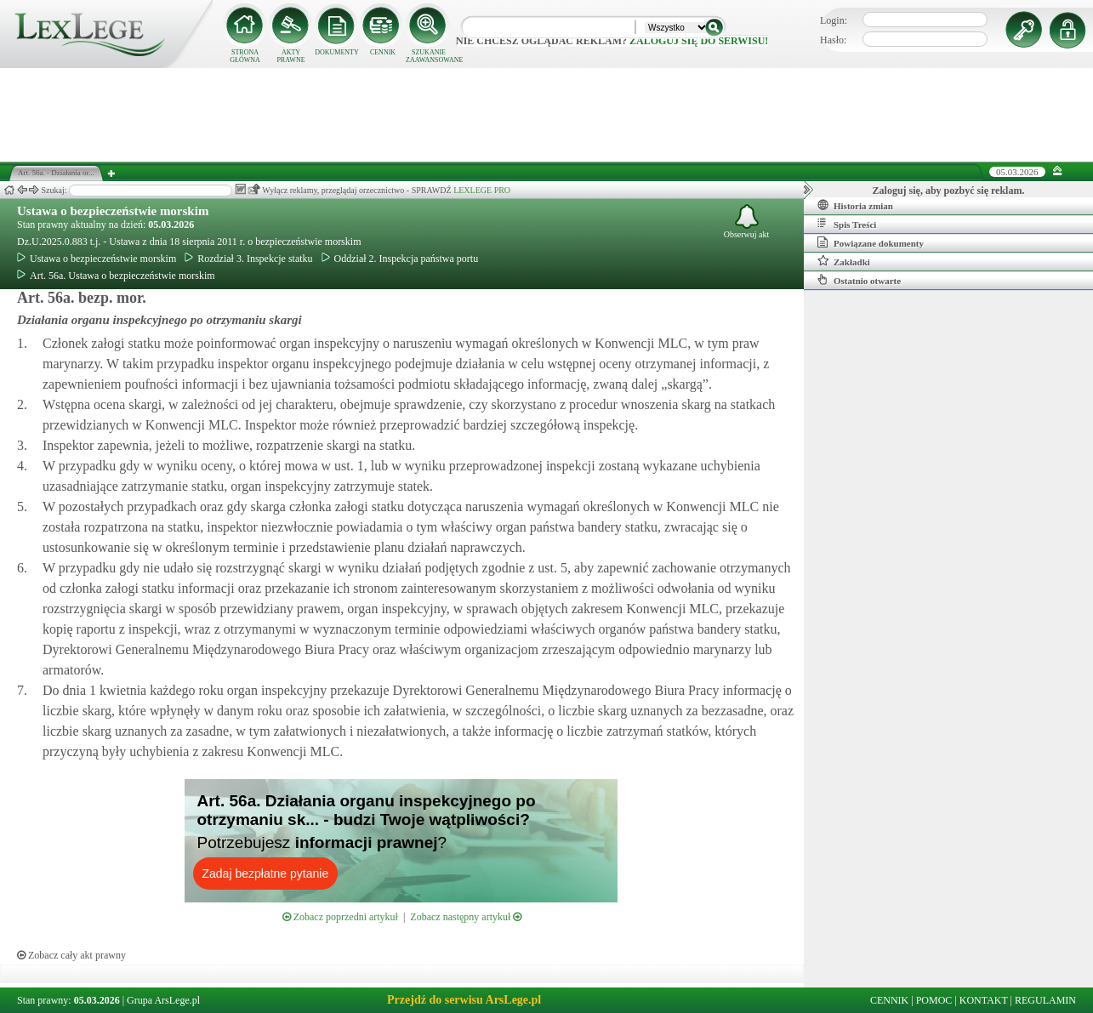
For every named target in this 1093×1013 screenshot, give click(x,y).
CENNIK (383, 52)
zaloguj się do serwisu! (698, 41)
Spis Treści (846, 224)
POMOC (934, 1000)
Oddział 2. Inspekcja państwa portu (400, 259)
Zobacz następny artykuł (465, 917)
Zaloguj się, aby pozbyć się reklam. (949, 190)
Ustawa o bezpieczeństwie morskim (112, 211)
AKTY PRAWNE (290, 56)
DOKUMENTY (337, 52)
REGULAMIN (1045, 1000)
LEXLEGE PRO (481, 190)
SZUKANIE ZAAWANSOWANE (429, 56)
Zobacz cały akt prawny (71, 955)
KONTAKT (983, 1000)
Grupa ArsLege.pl (163, 1000)
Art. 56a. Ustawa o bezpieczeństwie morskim (116, 276)
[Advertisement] (547, 115)
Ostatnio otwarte (859, 280)
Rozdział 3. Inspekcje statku (248, 259)
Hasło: (833, 40)
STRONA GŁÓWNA (245, 56)
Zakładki (843, 261)
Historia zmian (855, 205)
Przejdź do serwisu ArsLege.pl (464, 999)
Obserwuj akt (747, 221)
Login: (833, 20)
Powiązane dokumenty (870, 242)
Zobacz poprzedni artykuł (340, 917)
